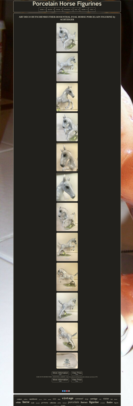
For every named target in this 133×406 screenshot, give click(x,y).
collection (53, 403)
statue (106, 398)
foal (112, 399)
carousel (79, 398)
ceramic (102, 403)
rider (100, 399)
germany (44, 403)
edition (25, 399)
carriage (93, 399)
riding (59, 399)
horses (84, 402)
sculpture (19, 399)
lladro (110, 402)
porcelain (73, 402)
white (18, 402)
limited (64, 403)
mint (54, 399)
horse (25, 402)
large (86, 399)
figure (116, 403)
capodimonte (33, 399)
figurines (40, 399)
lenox (45, 399)
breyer (115, 399)
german (49, 399)
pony (59, 403)
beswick (38, 403)
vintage (67, 398)
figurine (94, 402)
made (32, 403)
